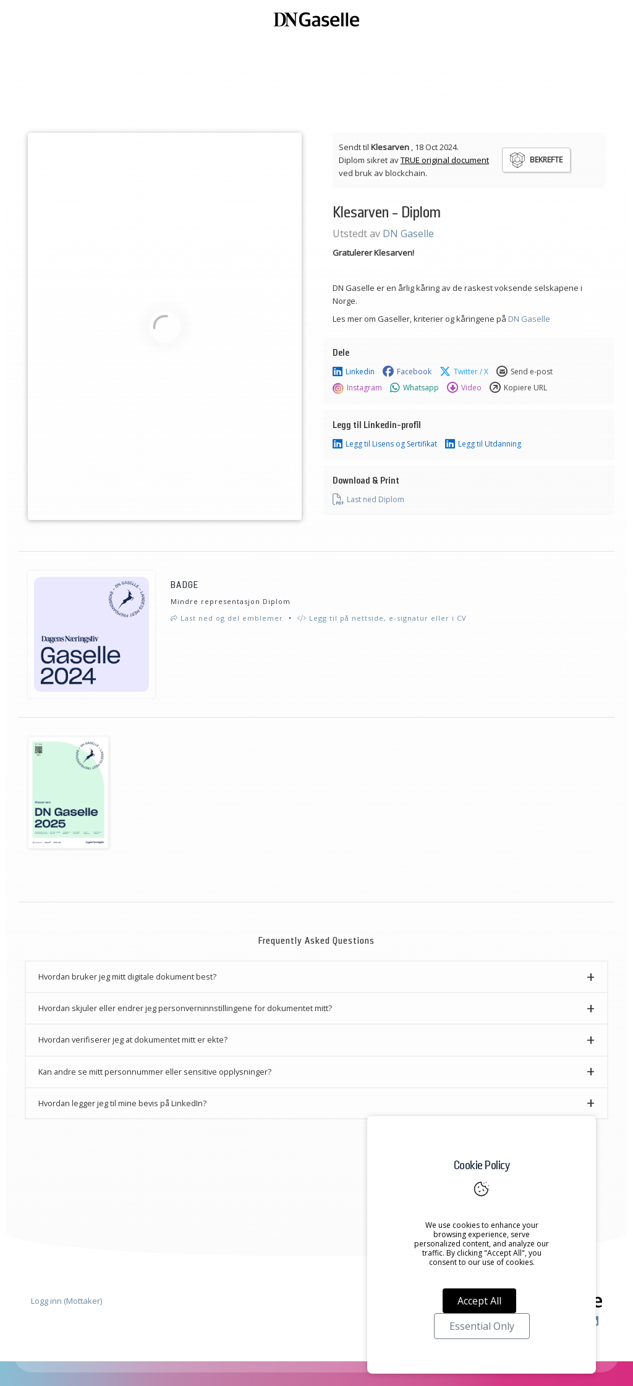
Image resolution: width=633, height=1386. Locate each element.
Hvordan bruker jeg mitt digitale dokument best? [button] (127, 976)
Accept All (479, 1301)
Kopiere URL (518, 387)
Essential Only (481, 1326)
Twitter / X (464, 371)
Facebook (407, 371)
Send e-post (524, 371)
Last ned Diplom (368, 499)
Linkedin (354, 371)
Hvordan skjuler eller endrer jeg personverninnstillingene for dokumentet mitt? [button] (185, 1008)
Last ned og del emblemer (227, 618)
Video (464, 387)
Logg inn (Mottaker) (66, 1300)
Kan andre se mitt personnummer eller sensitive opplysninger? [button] (154, 1071)
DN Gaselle (408, 233)
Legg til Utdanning (483, 444)
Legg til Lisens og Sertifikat (385, 444)
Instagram (357, 388)
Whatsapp (414, 387)
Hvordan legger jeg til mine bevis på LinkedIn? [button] (122, 1103)
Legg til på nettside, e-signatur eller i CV (382, 618)
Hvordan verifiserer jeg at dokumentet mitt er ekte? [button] (132, 1039)
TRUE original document (445, 160)
